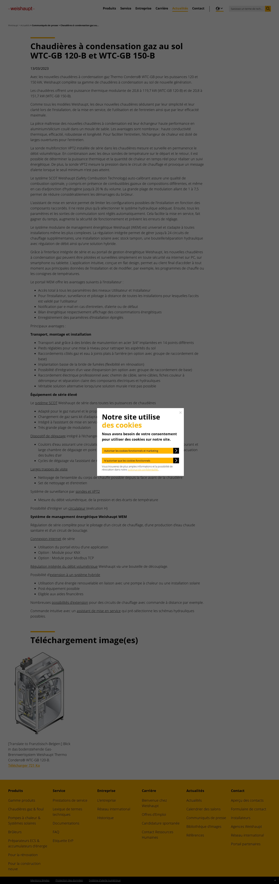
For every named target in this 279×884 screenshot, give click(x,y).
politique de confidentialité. (142, 469)
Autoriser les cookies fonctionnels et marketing (131, 450)
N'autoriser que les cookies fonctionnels (127, 460)
